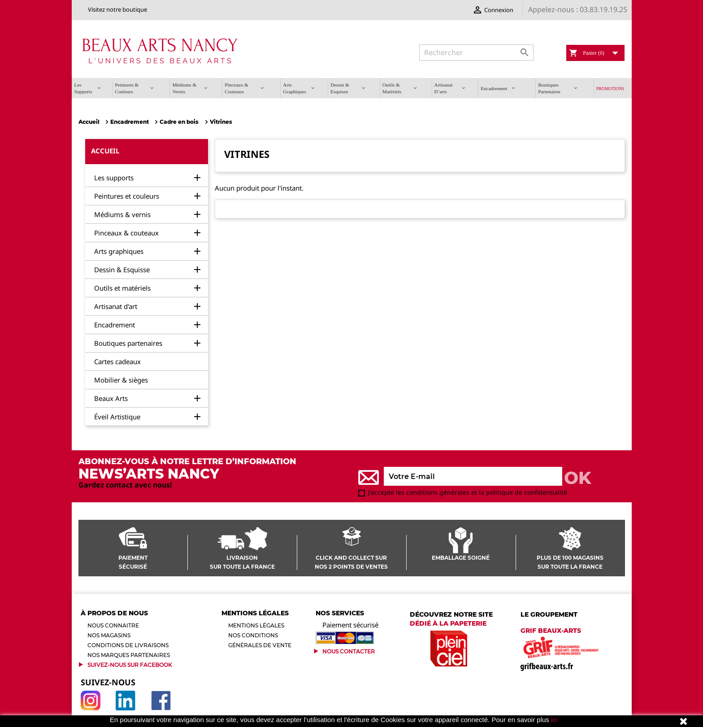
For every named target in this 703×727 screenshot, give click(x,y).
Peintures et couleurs (126, 196)
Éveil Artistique (117, 416)
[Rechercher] (476, 52)
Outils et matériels (122, 287)
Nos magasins (108, 635)
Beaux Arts (111, 398)
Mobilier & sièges (121, 379)
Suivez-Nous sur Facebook (129, 665)
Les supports (114, 177)
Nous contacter (348, 651)
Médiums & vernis (122, 214)
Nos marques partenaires (128, 655)
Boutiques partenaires (128, 343)
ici (554, 719)
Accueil (105, 150)
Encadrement (114, 324)
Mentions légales (256, 625)
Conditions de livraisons (128, 645)
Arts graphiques (118, 251)
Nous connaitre (113, 625)
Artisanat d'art (115, 306)
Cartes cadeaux (117, 361)
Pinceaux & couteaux (126, 232)
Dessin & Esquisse (122, 269)
